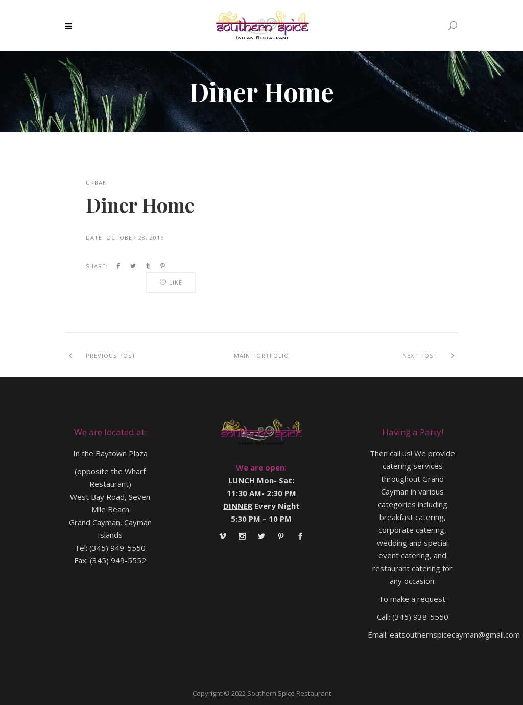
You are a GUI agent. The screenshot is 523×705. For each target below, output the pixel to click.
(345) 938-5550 (420, 617)
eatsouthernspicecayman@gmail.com (455, 634)
